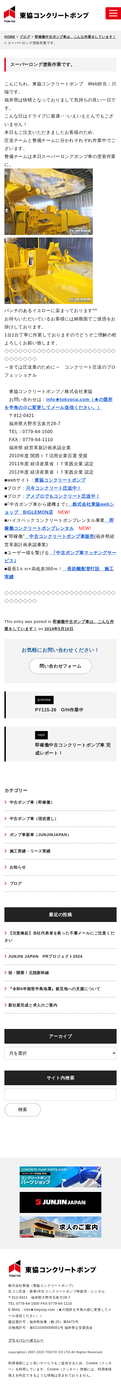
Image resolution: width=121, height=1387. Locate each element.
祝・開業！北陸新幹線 (28, 972)
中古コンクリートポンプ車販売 (59, 536)
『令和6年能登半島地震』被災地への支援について (54, 989)
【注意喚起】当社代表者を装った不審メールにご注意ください (59, 936)
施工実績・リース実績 (29, 851)
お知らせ (17, 867)
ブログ (15, 883)
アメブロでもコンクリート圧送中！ (63, 496)
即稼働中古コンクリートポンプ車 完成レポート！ (73, 749)
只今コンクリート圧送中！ (54, 488)
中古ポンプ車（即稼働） (31, 802)
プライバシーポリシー (26, 1340)
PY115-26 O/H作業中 (59, 709)
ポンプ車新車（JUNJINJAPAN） (39, 834)
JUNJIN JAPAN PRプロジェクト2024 (45, 956)
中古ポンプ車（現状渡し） (33, 818)
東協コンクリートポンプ (60, 480)
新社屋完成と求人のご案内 (32, 1005)
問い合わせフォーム (60, 666)
